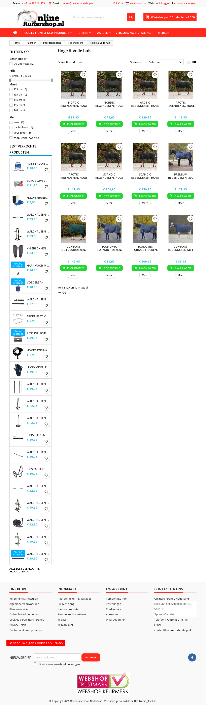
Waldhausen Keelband (38, 452)
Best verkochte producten (22, 149)
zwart (19, 122)
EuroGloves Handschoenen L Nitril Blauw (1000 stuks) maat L (38, 180)
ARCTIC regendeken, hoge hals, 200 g (145, 106)
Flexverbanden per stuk (38, 197)
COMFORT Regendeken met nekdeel (181, 250)
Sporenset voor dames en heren (38, 316)
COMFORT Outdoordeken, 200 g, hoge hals (73, 250)
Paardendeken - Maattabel (74, 598)
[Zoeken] (103, 17)
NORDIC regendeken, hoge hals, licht (109, 106)
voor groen (22, 132)
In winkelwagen (73, 124)
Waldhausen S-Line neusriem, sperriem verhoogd (38, 418)
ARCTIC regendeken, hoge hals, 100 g (181, 106)
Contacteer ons (168, 589)
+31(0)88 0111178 (34, 3)
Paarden (102, 33)
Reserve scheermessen (38, 333)
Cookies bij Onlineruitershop (26, 619)
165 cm (19, 110)
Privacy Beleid (18, 625)
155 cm (19, 105)
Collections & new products (46, 33)
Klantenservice (18, 609)
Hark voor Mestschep (38, 265)
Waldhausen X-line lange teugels (38, 519)
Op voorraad (24, 63)
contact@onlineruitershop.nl (77, 3)
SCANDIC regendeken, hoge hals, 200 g (109, 177)
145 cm (19, 100)
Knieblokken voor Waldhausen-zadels (38, 248)
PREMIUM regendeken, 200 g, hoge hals (180, 177)
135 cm (20, 94)
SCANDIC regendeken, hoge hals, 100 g (145, 177)
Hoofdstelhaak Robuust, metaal (38, 350)
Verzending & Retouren (23, 598)
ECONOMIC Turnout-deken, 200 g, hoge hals (145, 250)
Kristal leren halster (38, 469)
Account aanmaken (185, 3)
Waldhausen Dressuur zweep (38, 384)
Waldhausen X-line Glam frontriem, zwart (38, 486)
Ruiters (82, 33)
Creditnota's (113, 609)
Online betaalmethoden (24, 614)
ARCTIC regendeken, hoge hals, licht (74, 177)
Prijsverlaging (66, 604)
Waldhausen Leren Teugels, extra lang (38, 553)
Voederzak (35, 282)
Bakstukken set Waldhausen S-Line (38, 435)
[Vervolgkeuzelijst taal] (136, 3)
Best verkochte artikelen (73, 614)
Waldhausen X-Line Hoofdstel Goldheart (38, 503)
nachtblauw (23, 127)
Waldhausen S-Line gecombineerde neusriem (38, 401)
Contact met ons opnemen (25, 630)
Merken (164, 33)
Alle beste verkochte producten (24, 570)
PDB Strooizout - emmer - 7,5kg (38, 163)
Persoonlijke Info (116, 598)
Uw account (117, 589)
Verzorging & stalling (133, 33)
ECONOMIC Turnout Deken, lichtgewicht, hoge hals (109, 251)
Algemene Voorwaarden (24, 604)
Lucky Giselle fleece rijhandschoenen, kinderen (38, 367)
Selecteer (166, 62)
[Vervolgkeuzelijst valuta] (118, 3)
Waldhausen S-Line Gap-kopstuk (38, 214)
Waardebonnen (116, 619)
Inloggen (164, 3)
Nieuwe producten (69, 609)
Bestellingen (113, 604)
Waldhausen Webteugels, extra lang (38, 299)
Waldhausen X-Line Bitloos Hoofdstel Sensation (38, 231)
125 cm (20, 89)
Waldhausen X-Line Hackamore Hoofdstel (38, 537)
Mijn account (65, 625)
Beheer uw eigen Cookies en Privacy (36, 643)
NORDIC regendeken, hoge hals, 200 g (74, 106)
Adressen (112, 614)
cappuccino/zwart (26, 138)
